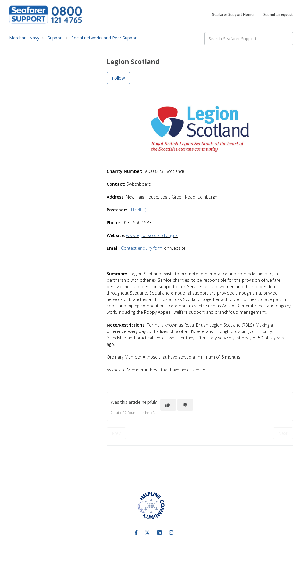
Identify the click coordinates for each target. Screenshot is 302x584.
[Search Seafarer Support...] (248, 38)
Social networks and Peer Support (104, 38)
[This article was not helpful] (185, 405)
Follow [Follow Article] (118, 78)
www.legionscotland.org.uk (152, 235)
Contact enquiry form (142, 248)
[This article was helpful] (168, 405)
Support (55, 38)
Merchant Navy (24, 38)
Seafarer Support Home (233, 14)
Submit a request (278, 14)
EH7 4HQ (138, 210)
